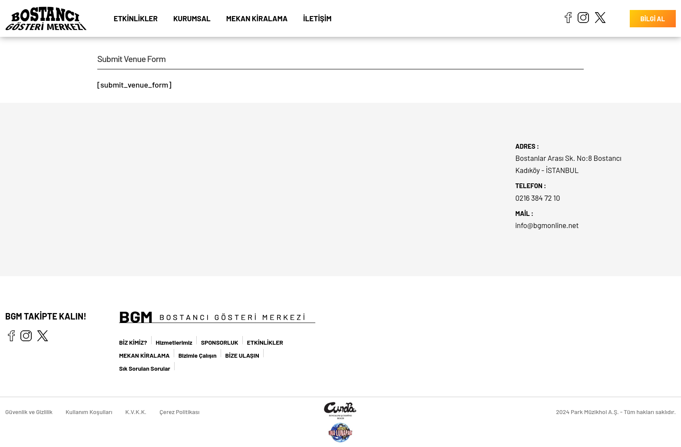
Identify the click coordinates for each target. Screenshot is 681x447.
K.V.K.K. (136, 411)
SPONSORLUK (219, 342)
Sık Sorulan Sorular (144, 368)
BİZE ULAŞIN (242, 355)
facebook (568, 17)
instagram (583, 17)
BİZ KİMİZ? (133, 342)
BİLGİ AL (653, 19)
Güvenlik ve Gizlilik (29, 411)
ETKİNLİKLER (136, 18)
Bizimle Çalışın (198, 355)
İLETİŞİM (317, 18)
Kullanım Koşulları (89, 411)
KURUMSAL (192, 18)
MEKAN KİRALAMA (257, 18)
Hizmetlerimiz (174, 342)
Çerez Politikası (179, 411)
